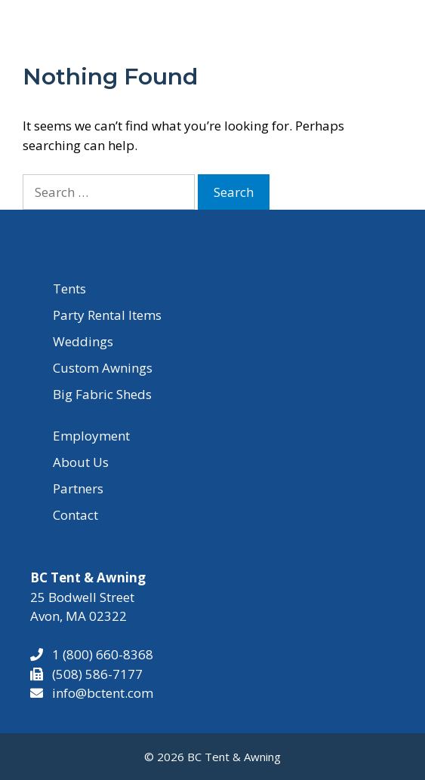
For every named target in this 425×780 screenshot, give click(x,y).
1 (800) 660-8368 (98, 654)
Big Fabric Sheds (102, 394)
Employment (91, 435)
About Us (81, 462)
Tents (69, 288)
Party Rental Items (107, 315)
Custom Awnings (102, 367)
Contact (75, 515)
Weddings (83, 341)
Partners (78, 488)
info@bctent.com (102, 693)
